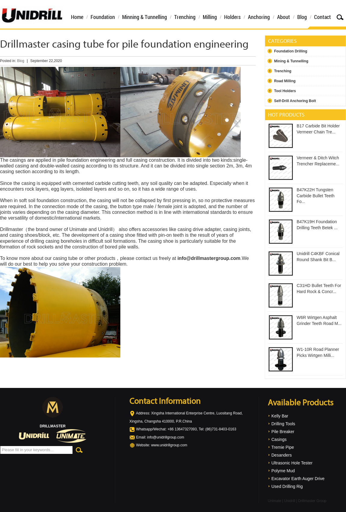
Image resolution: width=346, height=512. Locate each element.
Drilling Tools (283, 423)
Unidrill (289, 501)
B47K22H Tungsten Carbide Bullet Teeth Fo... (316, 195)
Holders (232, 16)
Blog (302, 16)
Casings (279, 439)
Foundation (103, 16)
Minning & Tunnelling (144, 16)
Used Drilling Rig (287, 486)
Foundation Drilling (290, 51)
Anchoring (259, 16)
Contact (322, 16)
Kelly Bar (279, 416)
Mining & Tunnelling (291, 61)
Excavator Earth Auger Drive (298, 478)
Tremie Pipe (282, 447)
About (283, 16)
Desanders (281, 455)
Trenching (185, 16)
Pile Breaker (282, 431)
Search (340, 17)
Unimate (274, 501)
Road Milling (284, 81)
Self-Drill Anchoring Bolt (295, 101)
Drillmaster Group (312, 501)
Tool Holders (285, 91)
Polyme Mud (283, 470)
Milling (210, 16)
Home (77, 16)
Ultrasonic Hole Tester (292, 462)
